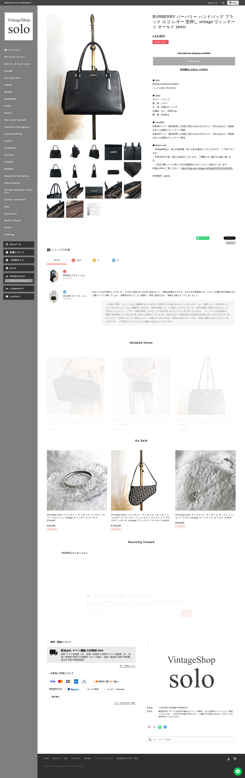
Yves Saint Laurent (15, 120)
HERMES (9, 169)
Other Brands (12, 183)
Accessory (10, 213)
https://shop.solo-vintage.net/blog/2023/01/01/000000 (207, 168)
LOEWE (8, 85)
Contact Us (75, 758)
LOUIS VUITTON (13, 134)
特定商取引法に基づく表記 (127, 758)
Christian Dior (12, 78)
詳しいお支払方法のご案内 (125, 703)
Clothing (9, 234)
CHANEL (8, 162)
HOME (46, 758)
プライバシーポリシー (104, 758)
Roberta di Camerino (16, 176)
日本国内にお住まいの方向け (194, 69)
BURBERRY (10, 99)
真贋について (17, 252)
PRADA (8, 92)
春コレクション (12, 50)
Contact (15, 296)
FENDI (7, 106)
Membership (17, 276)
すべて (57, 260)
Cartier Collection (14, 199)
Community (17, 288)
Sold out (194, 61)
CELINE (8, 71)
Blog (13, 268)
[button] (49, 481)
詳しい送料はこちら (127, 666)
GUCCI (8, 113)
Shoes (8, 227)
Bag (6, 206)
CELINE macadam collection (18, 191)
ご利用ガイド (17, 260)
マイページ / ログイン (19, 281)
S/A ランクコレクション (17, 64)
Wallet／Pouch (12, 220)
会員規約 (87, 758)
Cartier (8, 141)
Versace (9, 155)
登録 (186, 613)
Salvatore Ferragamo (16, 127)
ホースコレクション (14, 57)
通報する (230, 243)
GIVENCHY (10, 148)
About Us (213, 3)
